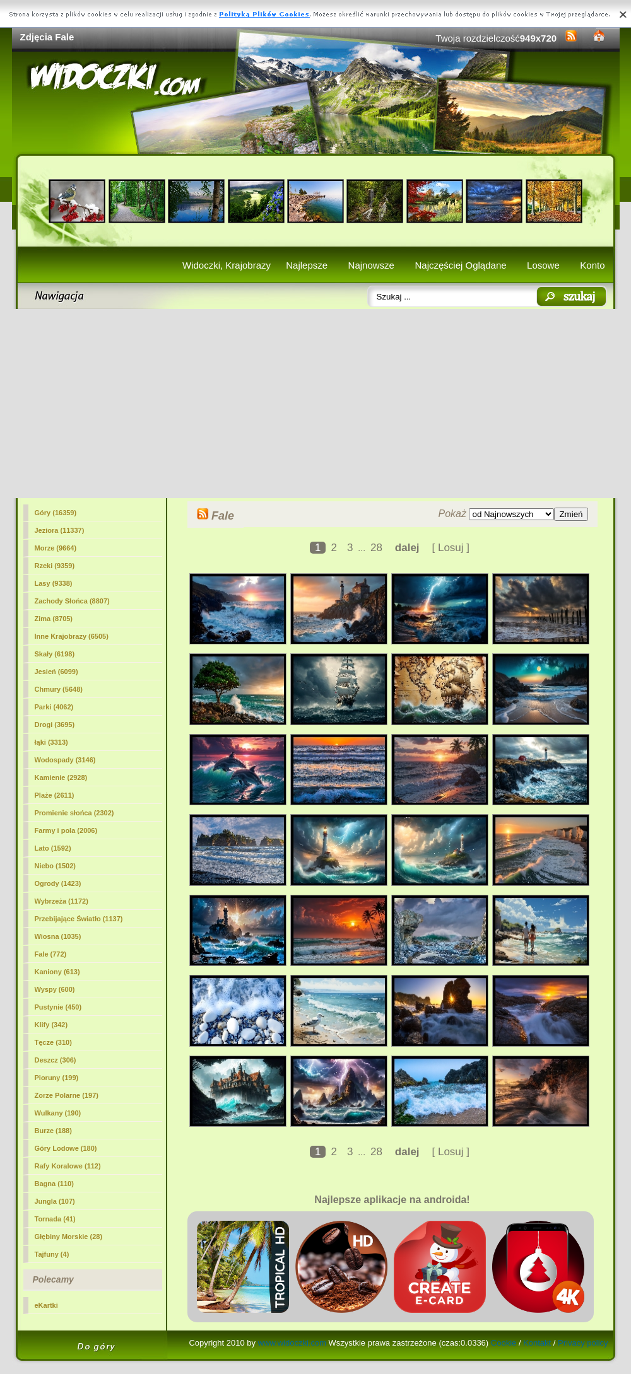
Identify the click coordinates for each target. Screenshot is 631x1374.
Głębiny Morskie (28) (69, 1236)
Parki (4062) (54, 707)
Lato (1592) (53, 848)
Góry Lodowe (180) (66, 1148)
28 (376, 548)
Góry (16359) (56, 512)
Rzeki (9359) (55, 565)
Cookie (503, 1343)
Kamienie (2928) (61, 777)
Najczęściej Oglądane (460, 265)
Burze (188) (53, 1130)
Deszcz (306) (55, 1060)
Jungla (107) (55, 1201)
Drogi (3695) (55, 724)
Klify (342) (51, 1024)
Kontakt (537, 1343)
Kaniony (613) (57, 971)
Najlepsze (306, 265)
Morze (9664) (56, 548)
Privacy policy (583, 1343)
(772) (51, 954)
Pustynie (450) (58, 1007)
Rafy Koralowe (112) (68, 1166)
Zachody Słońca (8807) (72, 601)
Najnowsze (371, 265)
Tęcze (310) (53, 1042)
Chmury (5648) (59, 689)
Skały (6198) (55, 654)
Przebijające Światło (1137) (79, 919)
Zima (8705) (54, 618)
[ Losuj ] (450, 548)
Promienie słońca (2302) (74, 813)
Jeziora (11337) (60, 530)
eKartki (46, 1305)
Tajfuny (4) (52, 1254)
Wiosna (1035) (58, 936)
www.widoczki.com (292, 1343)
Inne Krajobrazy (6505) (72, 636)
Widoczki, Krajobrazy (226, 265)
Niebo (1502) (55, 866)
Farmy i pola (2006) (66, 830)
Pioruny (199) (57, 1077)
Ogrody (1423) (58, 883)
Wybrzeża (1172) (61, 901)
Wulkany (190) (58, 1113)
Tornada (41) (55, 1219)
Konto (592, 265)
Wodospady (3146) (65, 760)
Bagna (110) (54, 1183)
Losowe (543, 265)
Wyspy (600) (55, 989)
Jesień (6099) (56, 671)
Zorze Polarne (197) (66, 1095)
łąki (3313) (51, 742)
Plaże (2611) (54, 795)
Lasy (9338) (54, 583)
